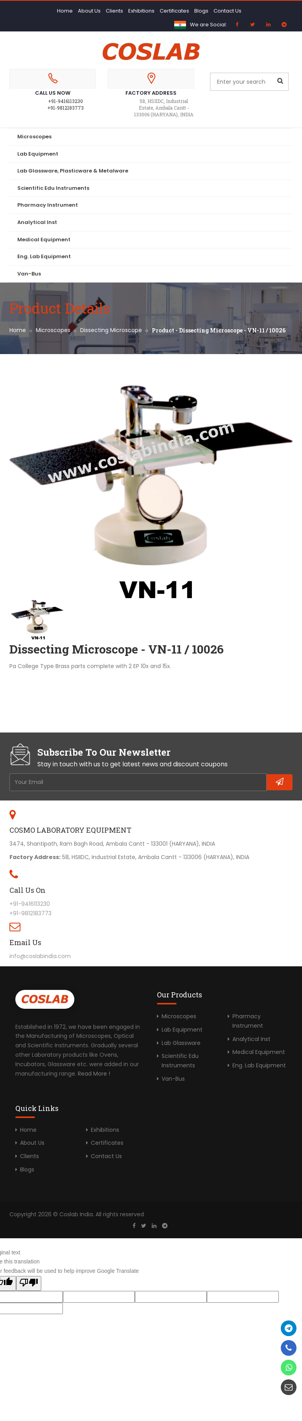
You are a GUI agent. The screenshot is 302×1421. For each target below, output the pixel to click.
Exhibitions (141, 11)
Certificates (174, 11)
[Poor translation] (28, 1283)
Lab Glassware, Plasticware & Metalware (72, 170)
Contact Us (227, 11)
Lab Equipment (37, 154)
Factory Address (151, 93)
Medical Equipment (43, 239)
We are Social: (208, 24)
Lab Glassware (181, 1043)
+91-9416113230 (65, 101)
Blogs (201, 11)
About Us (89, 11)
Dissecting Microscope (111, 330)
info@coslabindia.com (40, 956)
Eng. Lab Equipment (44, 256)
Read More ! (94, 1074)
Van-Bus (29, 273)
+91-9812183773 (65, 108)
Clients (114, 11)
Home (65, 11)
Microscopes (34, 136)
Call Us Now (52, 93)
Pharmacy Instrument (47, 205)
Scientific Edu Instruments (53, 188)
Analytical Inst (37, 222)
